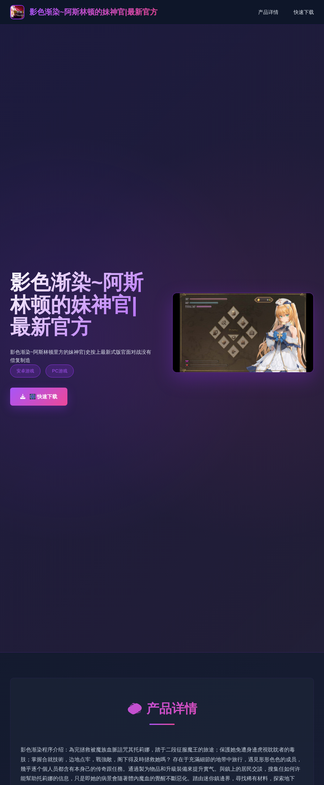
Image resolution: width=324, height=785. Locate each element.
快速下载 (304, 12)
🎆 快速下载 (38, 396)
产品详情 (268, 12)
